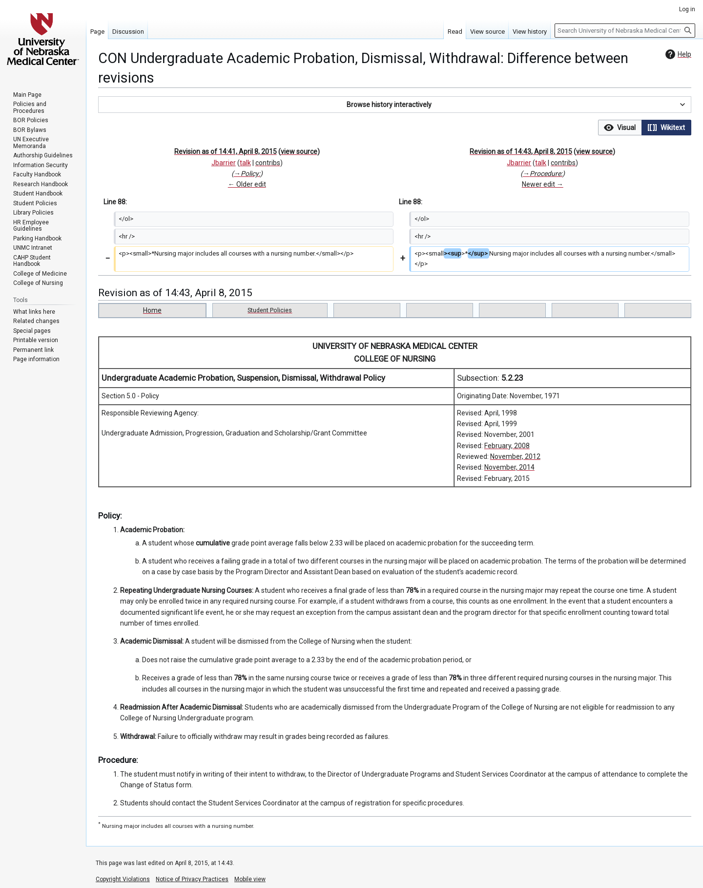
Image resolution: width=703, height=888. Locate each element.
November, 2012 (515, 456)
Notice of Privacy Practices (192, 879)
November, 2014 (509, 467)
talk (245, 163)
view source (299, 151)
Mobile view (250, 879)
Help (677, 54)
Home (152, 310)
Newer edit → (542, 184)
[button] (395, 104)
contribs (267, 163)
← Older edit (247, 184)
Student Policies (270, 310)
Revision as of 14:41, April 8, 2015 (225, 151)
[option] (619, 127)
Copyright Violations (123, 879)
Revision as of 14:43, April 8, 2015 (521, 151)
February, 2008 (507, 446)
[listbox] (644, 127)
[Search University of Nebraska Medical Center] (625, 30)
